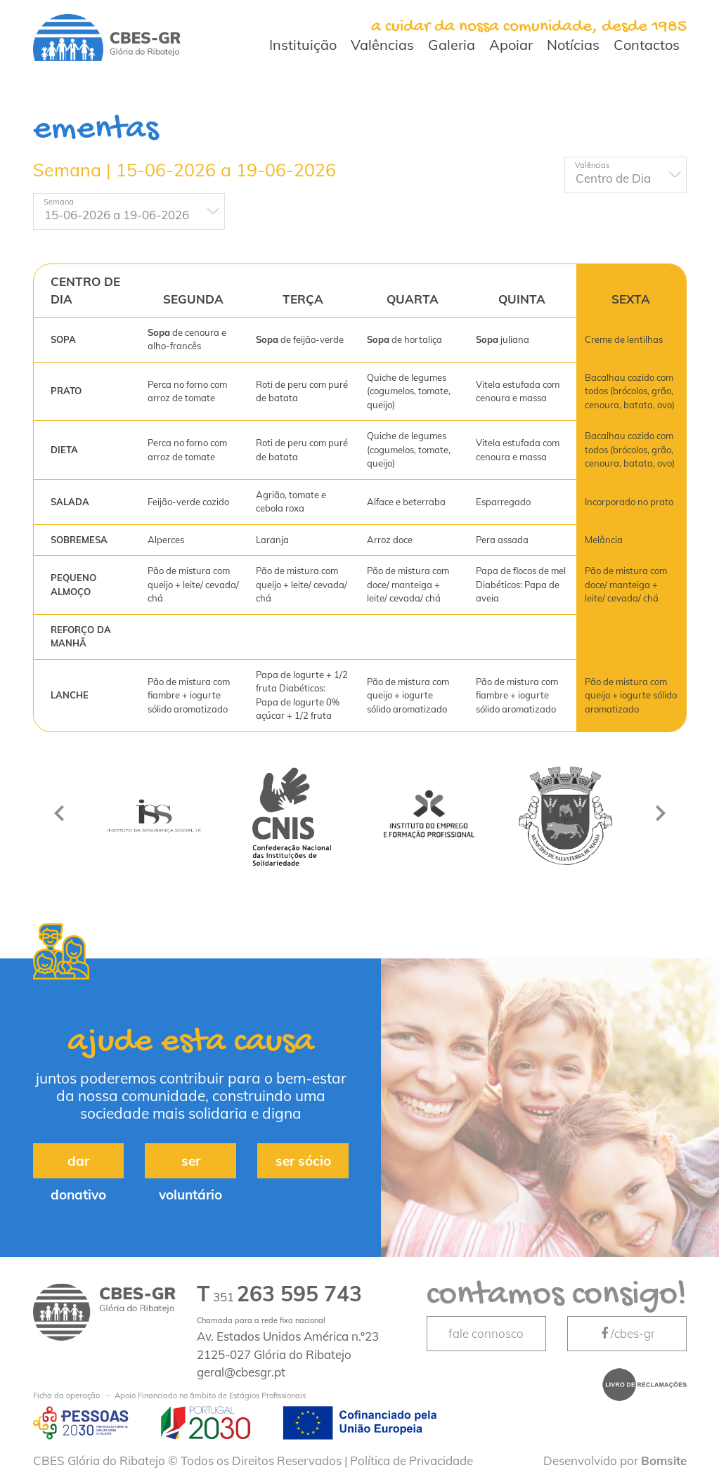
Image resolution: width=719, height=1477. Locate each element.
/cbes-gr (627, 1333)
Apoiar (511, 44)
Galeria (451, 44)
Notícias (573, 44)
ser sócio (303, 1160)
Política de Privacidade (411, 1460)
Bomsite (664, 1460)
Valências (382, 44)
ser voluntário (190, 1165)
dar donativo (78, 1165)
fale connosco (486, 1333)
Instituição (303, 44)
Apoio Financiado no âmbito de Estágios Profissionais (169, 1396)
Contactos (647, 44)
